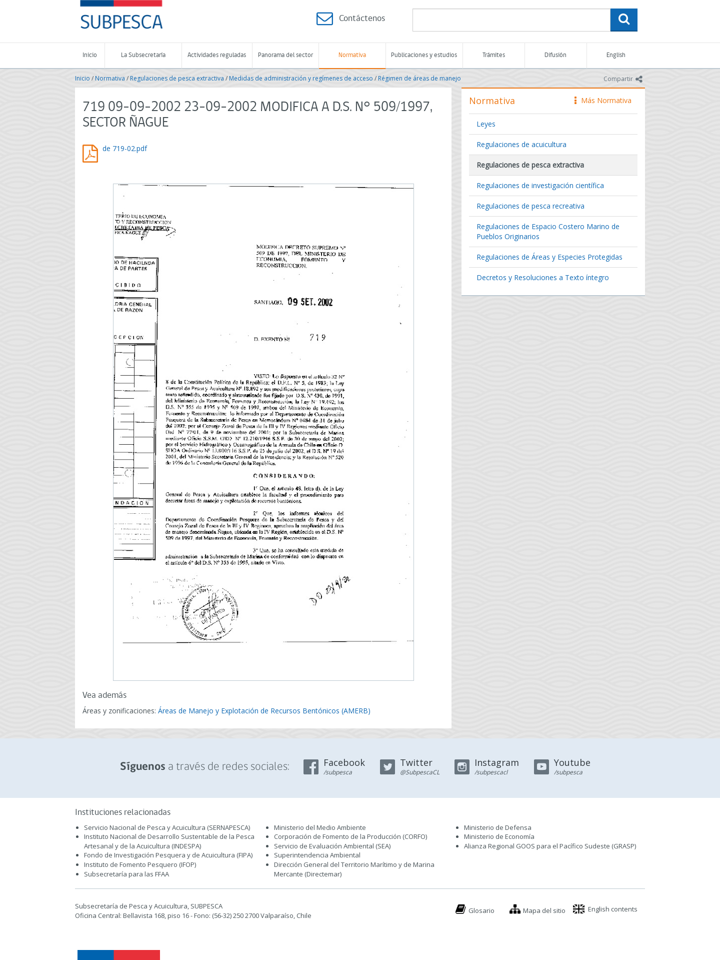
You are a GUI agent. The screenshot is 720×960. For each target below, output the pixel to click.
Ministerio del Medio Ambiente (320, 827)
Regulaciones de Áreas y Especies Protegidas (549, 257)
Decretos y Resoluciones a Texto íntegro (542, 277)
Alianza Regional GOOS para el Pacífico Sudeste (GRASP (549, 845)
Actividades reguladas (217, 55)
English (616, 55)
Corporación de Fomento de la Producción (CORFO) (350, 836)
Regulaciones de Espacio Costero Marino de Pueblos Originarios (548, 231)
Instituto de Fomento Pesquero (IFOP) (140, 864)
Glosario (481, 910)
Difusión (555, 55)
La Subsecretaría (143, 55)
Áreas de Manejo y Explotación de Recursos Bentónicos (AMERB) (264, 710)
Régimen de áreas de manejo (419, 78)
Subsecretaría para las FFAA (126, 873)
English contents (613, 908)
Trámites (493, 55)
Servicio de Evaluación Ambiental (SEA (331, 845)
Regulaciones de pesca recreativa (530, 206)
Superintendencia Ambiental (317, 854)
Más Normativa (603, 100)
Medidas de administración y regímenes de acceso (301, 78)
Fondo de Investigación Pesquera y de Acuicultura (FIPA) (168, 854)
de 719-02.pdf (124, 148)
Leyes (486, 124)
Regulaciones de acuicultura (521, 144)
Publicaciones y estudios (424, 55)
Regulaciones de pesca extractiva (177, 78)
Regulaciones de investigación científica (540, 185)
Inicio (89, 55)
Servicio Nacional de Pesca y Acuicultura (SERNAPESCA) (167, 827)
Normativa (352, 55)
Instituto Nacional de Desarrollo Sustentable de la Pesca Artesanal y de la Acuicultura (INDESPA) (169, 841)
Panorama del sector (285, 55)
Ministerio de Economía (499, 836)
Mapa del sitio (544, 910)
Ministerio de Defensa (498, 827)
